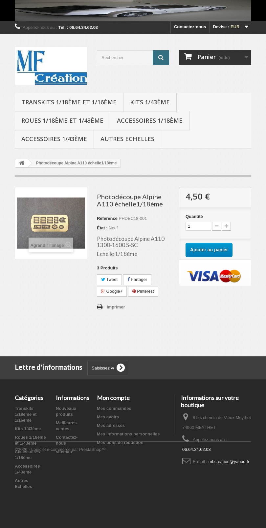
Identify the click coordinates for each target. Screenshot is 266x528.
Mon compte (113, 397)
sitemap (64, 451)
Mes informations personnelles (128, 434)
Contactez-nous (190, 26)
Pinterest (143, 291)
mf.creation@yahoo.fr (229, 461)
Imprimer (116, 307)
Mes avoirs (108, 416)
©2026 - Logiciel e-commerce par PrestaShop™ (60, 510)
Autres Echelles (127, 139)
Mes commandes (114, 408)
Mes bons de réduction (120, 442)
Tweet (109, 279)
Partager (137, 279)
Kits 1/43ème (150, 102)
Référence (107, 218)
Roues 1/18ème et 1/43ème (62, 120)
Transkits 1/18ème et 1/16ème (69, 102)
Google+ (111, 291)
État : (102, 227)
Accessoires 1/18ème (150, 120)
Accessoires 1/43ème (54, 139)
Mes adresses (111, 425)
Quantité (194, 216)
